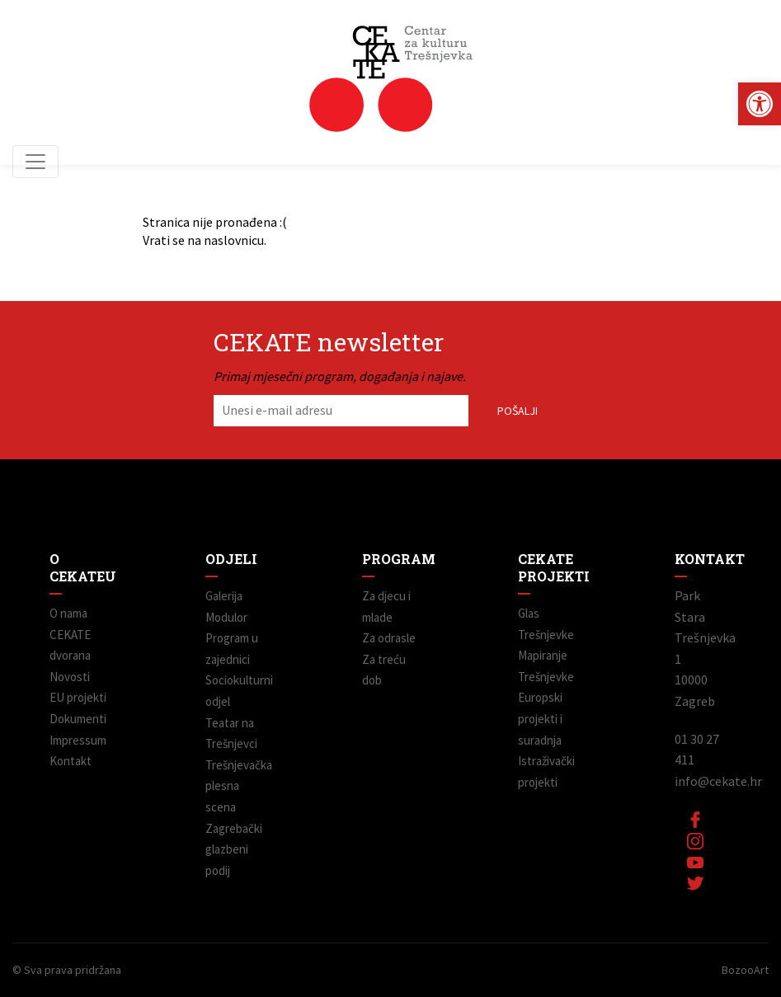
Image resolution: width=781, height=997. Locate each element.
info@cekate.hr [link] (718, 781)
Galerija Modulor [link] (226, 606)
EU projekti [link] (77, 697)
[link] (759, 103)
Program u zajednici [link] (231, 648)
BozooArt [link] (745, 969)
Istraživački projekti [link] (546, 771)
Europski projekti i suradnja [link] (540, 718)
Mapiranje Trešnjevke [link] (546, 665)
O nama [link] (68, 613)
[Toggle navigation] (35, 161)
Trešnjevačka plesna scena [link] (233, 786)
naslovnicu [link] (234, 240)
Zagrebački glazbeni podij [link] (233, 849)
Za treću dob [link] (384, 670)
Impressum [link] (77, 740)
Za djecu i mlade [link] (386, 606)
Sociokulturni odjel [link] (233, 690)
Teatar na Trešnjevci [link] (231, 733)
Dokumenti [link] (77, 719)
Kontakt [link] (70, 761)
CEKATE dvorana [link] (70, 645)
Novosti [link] (69, 676)
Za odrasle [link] (389, 638)
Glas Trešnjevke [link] (546, 623)
